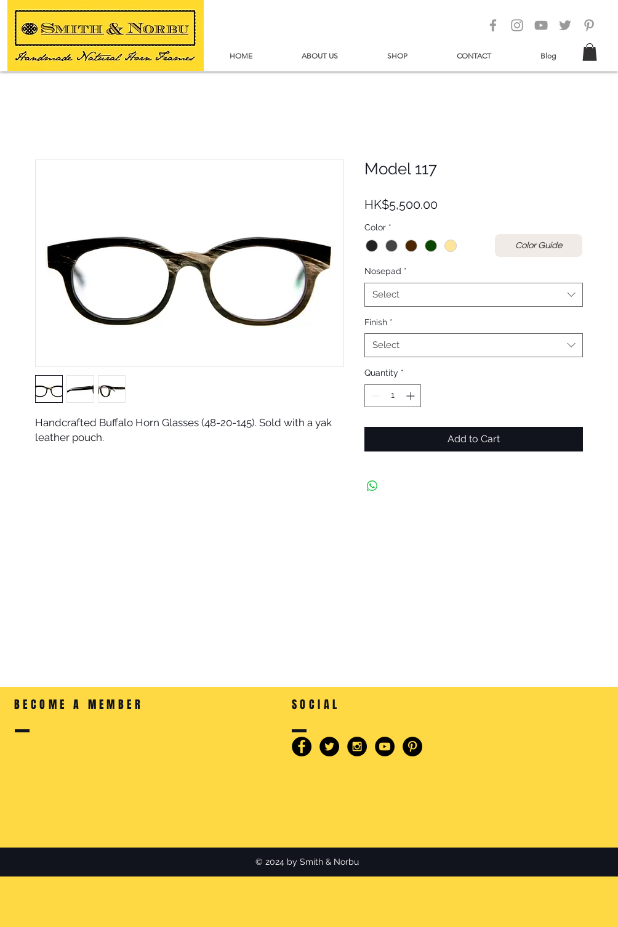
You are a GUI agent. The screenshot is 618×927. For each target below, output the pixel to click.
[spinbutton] (393, 396)
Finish (378, 322)
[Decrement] (374, 396)
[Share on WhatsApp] (372, 486)
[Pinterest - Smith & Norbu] (412, 746)
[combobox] (473, 295)
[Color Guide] (538, 245)
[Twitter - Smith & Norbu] (329, 746)
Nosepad (385, 271)
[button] (320, 56)
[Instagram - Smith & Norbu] (357, 746)
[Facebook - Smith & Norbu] (301, 746)
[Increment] (411, 396)
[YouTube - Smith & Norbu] (385, 746)
